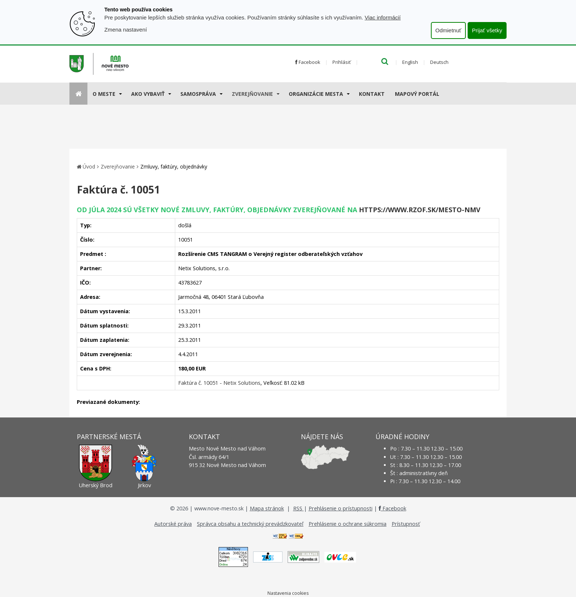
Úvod (89, 166)
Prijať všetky (487, 30)
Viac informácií (383, 17)
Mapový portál (417, 93)
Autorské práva (173, 523)
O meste (104, 93)
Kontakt (372, 93)
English (410, 62)
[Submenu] (120, 94)
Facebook (307, 62)
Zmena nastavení (125, 29)
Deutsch (439, 62)
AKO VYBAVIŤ (148, 93)
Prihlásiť (341, 62)
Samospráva (198, 93)
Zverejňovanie (252, 93)
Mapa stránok (267, 508)
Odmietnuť (448, 30)
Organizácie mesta (316, 93)
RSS (298, 508)
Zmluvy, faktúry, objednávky (173, 166)
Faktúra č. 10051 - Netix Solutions (219, 382)
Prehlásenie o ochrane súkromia (347, 523)
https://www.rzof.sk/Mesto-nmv (419, 209)
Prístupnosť (406, 523)
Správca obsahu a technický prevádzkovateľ (250, 523)
